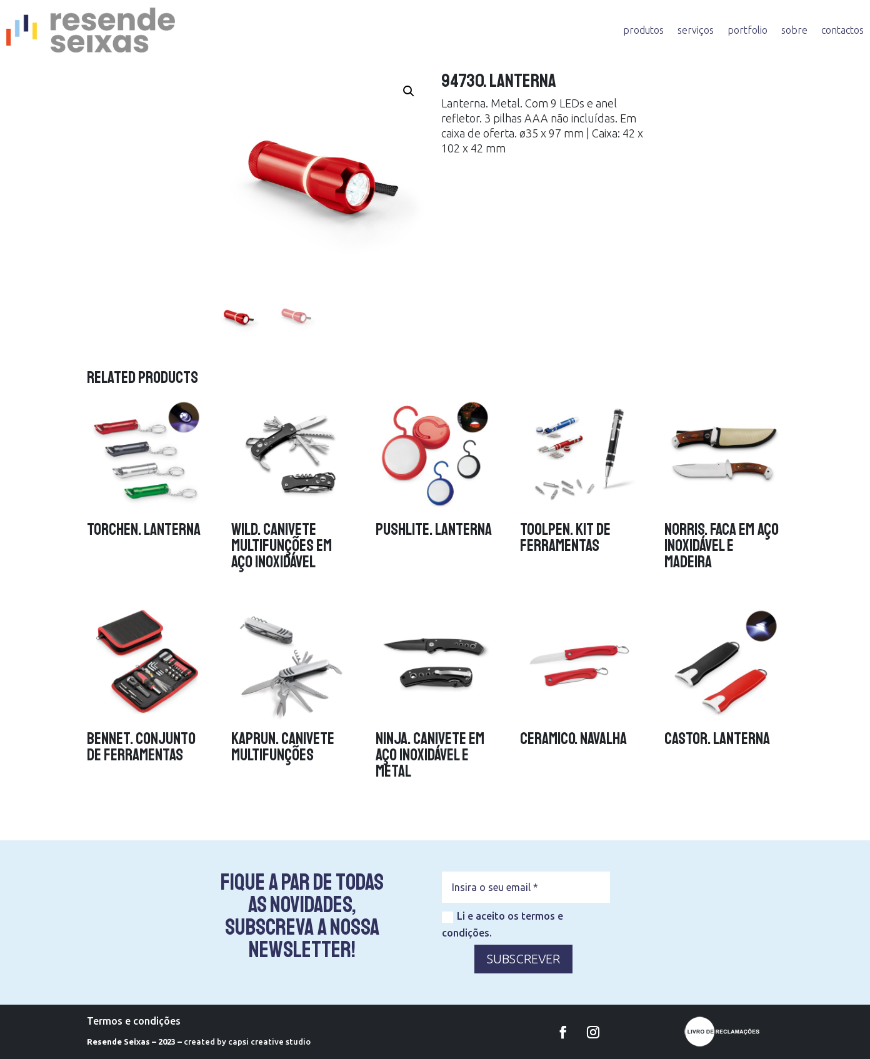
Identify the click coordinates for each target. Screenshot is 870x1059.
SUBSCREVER (523, 959)
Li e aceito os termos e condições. (502, 924)
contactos (842, 30)
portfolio (748, 30)
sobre (794, 30)
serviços (696, 30)
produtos (643, 30)
